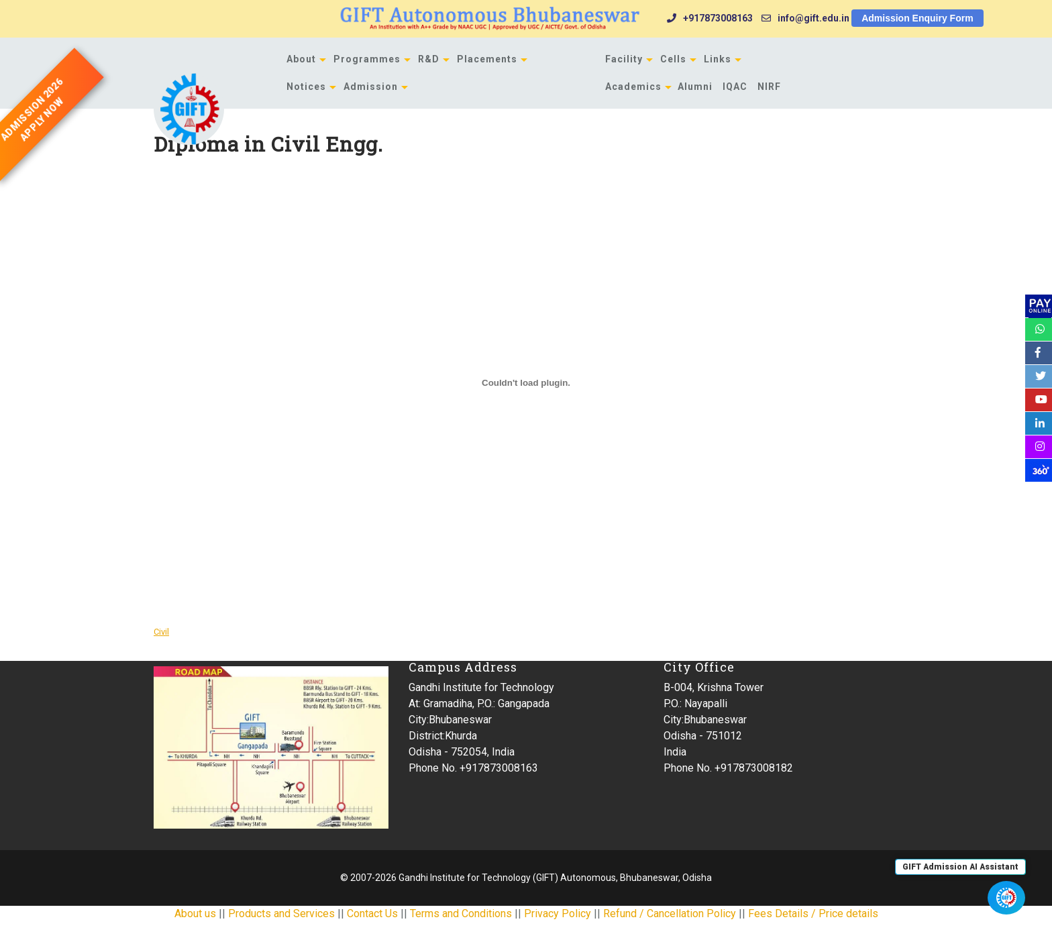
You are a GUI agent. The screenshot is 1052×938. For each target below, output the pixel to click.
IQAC (735, 86)
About (301, 59)
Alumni (695, 86)
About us (195, 913)
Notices (306, 86)
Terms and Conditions (461, 913)
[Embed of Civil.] (526, 383)
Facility (624, 59)
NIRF (769, 86)
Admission (371, 86)
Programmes (367, 59)
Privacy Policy (557, 913)
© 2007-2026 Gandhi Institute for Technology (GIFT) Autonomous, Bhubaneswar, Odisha (526, 877)
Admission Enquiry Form (917, 18)
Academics (633, 86)
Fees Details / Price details (813, 913)
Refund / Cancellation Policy (669, 913)
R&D (428, 59)
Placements (487, 59)
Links (717, 59)
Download (225, 631)
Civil (161, 632)
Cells (673, 59)
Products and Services (281, 913)
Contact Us (372, 913)
